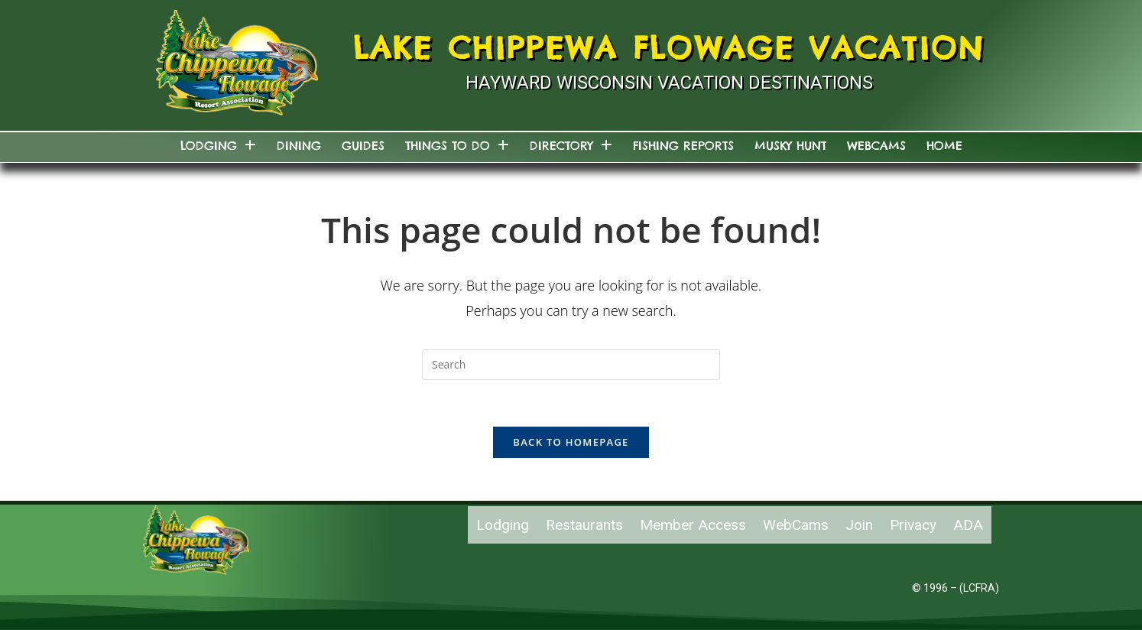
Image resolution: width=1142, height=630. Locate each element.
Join (859, 525)
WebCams (876, 145)
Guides (363, 145)
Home (944, 145)
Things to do (457, 146)
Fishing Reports (683, 145)
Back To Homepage (570, 442)
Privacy (913, 525)
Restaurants (584, 525)
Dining (299, 145)
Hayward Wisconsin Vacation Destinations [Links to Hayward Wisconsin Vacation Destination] (669, 82)
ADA (968, 525)
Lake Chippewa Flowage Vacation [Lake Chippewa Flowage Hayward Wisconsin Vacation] (669, 48)
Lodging (218, 146)
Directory (571, 146)
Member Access (693, 525)
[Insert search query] (571, 364)
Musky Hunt (790, 145)
